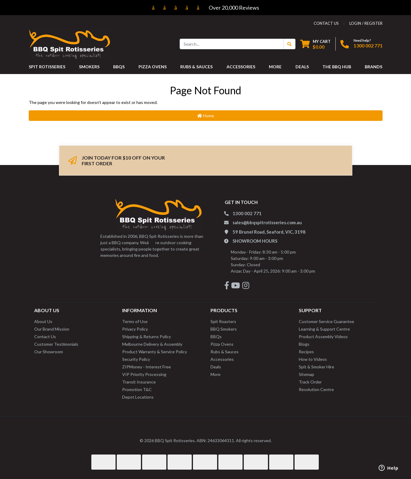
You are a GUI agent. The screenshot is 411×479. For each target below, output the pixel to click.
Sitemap (306, 374)
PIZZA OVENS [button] (153, 66)
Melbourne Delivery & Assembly (152, 344)
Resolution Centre (316, 389)
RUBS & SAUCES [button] (196, 66)
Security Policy (136, 359)
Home (205, 115)
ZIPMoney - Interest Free (146, 366)
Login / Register (366, 23)
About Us (43, 321)
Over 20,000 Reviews (205, 7)
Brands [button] (373, 66)
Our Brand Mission (51, 329)
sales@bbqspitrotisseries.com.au (267, 222)
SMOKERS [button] (89, 66)
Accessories (222, 359)
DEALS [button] (302, 66)
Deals (215, 366)
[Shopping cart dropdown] (315, 44)
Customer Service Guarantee (326, 321)
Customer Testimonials (56, 344)
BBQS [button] (119, 66)
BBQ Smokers (223, 329)
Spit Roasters (223, 321)
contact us (326, 23)
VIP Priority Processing (144, 374)
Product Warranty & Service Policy (154, 351)
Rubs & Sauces (224, 351)
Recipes (306, 351)
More (215, 374)
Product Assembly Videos (323, 336)
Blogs (304, 344)
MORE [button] (275, 66)
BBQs (216, 336)
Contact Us (45, 336)
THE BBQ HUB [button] (336, 66)
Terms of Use (135, 321)
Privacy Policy (135, 329)
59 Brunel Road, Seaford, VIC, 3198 (269, 232)
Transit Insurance (139, 381)
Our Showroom (48, 351)
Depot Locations (138, 397)
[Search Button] (289, 44)
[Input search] (232, 44)
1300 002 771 (368, 45)
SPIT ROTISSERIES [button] (47, 66)
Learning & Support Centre (324, 329)
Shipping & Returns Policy (146, 336)
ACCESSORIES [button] (241, 66)
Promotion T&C (137, 389)
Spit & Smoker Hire (316, 366)
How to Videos (313, 359)
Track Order (310, 381)
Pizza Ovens (221, 344)
